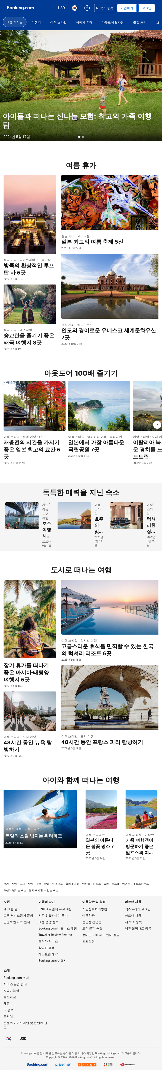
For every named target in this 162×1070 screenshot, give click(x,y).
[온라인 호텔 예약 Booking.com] (20, 8)
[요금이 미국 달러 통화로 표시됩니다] (23, 1038)
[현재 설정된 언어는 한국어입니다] (9, 1038)
